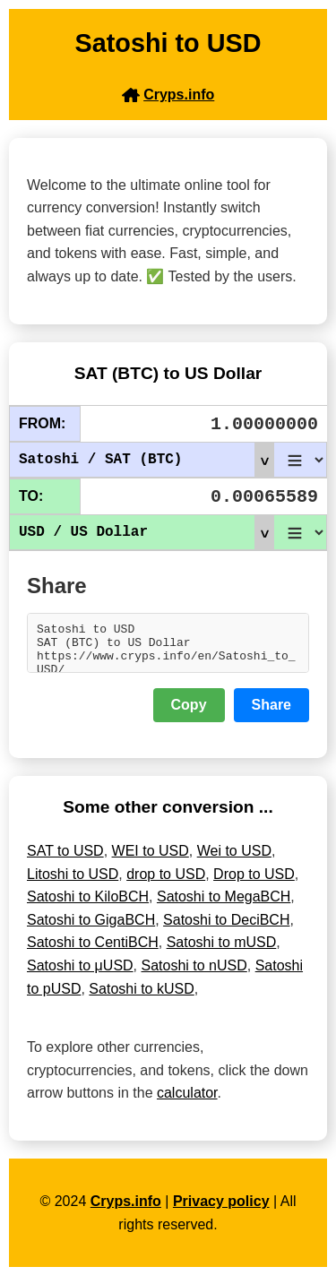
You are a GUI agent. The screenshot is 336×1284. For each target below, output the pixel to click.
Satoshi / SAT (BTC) (145, 460)
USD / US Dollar (145, 532)
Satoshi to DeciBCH (226, 927)
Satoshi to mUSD (222, 950)
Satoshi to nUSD (194, 973)
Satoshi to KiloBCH (88, 904)
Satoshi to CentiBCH (93, 950)
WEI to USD (150, 858)
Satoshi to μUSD (80, 973)
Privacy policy (221, 1209)
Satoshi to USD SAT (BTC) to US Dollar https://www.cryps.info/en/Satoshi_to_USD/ (168, 647)
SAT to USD (65, 858)
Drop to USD (254, 882)
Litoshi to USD (72, 882)
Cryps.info (125, 1209)
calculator (187, 1100)
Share (271, 712)
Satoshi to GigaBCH (91, 927)
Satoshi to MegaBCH (223, 904)
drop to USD (165, 882)
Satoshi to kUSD (141, 996)
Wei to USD (234, 858)
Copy (189, 712)
